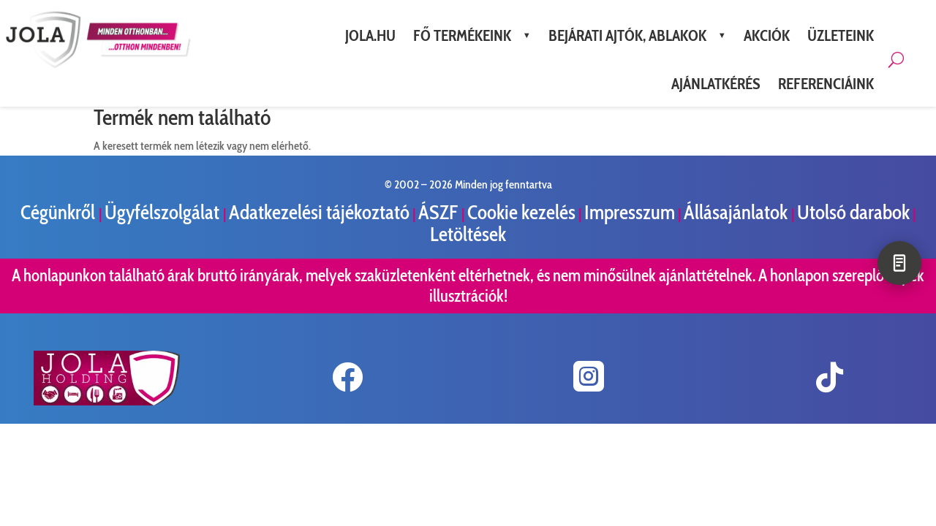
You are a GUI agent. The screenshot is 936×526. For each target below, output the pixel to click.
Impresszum (629, 212)
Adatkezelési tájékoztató (319, 212)
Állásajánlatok (737, 212)
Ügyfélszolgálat (164, 212)
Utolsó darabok (853, 212)
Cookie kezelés (521, 212)
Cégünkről (59, 212)
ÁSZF (439, 212)
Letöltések (468, 234)
